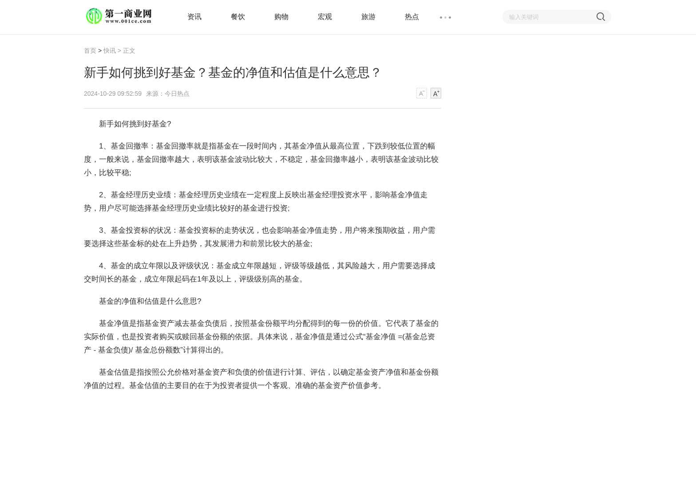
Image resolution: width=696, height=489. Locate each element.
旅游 (368, 16)
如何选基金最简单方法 (386, 407)
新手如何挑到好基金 (165, 407)
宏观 (325, 16)
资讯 (194, 16)
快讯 (109, 50)
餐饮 (238, 16)
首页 (90, 50)
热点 (412, 16)
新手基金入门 (324, 407)
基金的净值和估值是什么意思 (250, 407)
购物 (281, 16)
